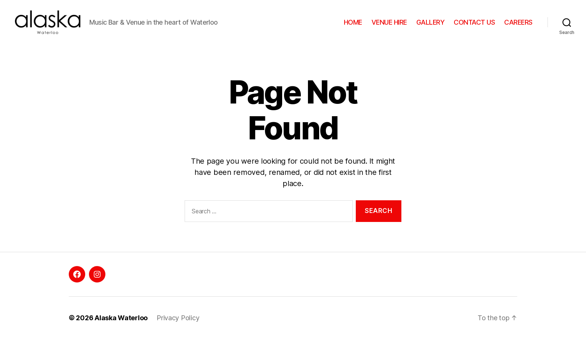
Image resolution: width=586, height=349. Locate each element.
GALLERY (430, 27)
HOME (353, 27)
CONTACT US (474, 27)
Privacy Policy (178, 328)
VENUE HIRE (389, 27)
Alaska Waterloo (121, 328)
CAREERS (518, 27)
